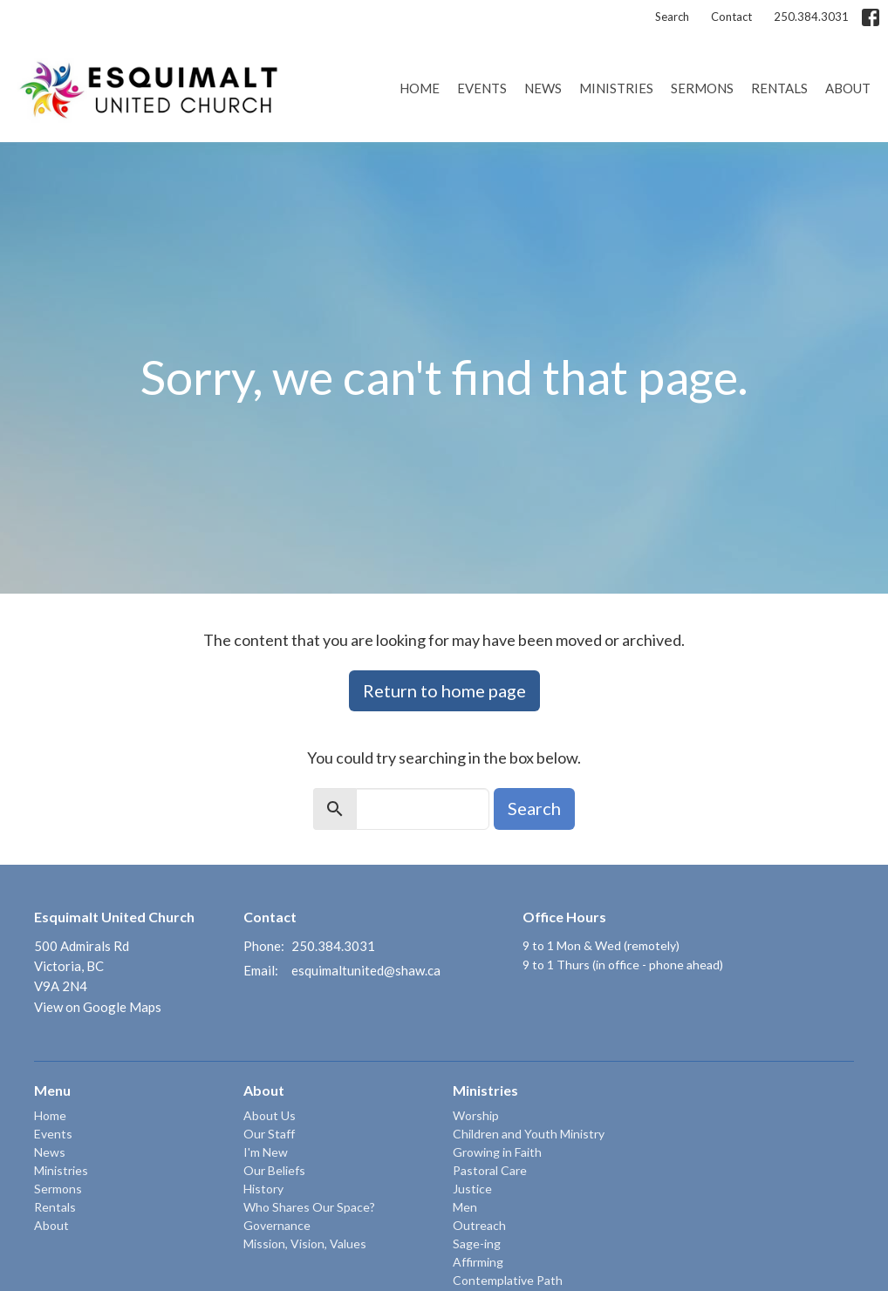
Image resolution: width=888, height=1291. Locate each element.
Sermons (702, 88)
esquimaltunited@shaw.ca (366, 970)
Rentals (779, 88)
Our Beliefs (274, 1170)
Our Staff (269, 1133)
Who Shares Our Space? (309, 1206)
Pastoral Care (490, 1170)
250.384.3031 (811, 17)
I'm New (265, 1152)
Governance (277, 1225)
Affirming (478, 1261)
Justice (472, 1188)
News (543, 88)
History (263, 1188)
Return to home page (444, 690)
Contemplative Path (508, 1280)
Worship (476, 1115)
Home (420, 88)
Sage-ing (477, 1243)
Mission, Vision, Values (304, 1243)
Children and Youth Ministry (529, 1133)
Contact (731, 17)
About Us (269, 1115)
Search (672, 17)
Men (465, 1206)
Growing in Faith (497, 1152)
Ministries (616, 88)
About (848, 88)
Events (482, 88)
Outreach (479, 1225)
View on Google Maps (97, 1007)
